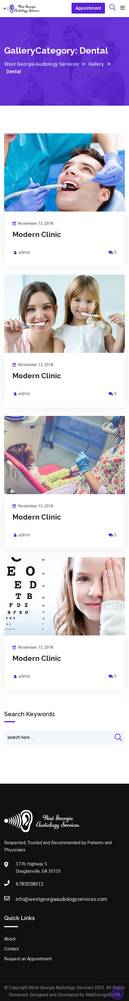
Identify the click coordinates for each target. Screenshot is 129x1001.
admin (24, 252)
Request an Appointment (28, 958)
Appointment (88, 8)
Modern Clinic (36, 234)
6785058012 (21, 884)
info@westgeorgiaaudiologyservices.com (21, 899)
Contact (11, 949)
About (9, 939)
